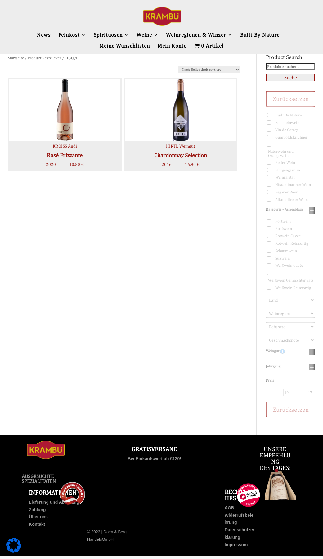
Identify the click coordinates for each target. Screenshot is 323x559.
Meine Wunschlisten (124, 46)
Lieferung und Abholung (54, 502)
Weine (144, 35)
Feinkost (69, 35)
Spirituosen (108, 35)
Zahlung (37, 509)
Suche (290, 77)
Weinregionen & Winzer (196, 35)
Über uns (38, 516)
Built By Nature (260, 35)
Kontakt (37, 524)
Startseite (16, 58)
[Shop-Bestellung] (209, 69)
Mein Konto (172, 46)
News (44, 35)
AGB (229, 507)
